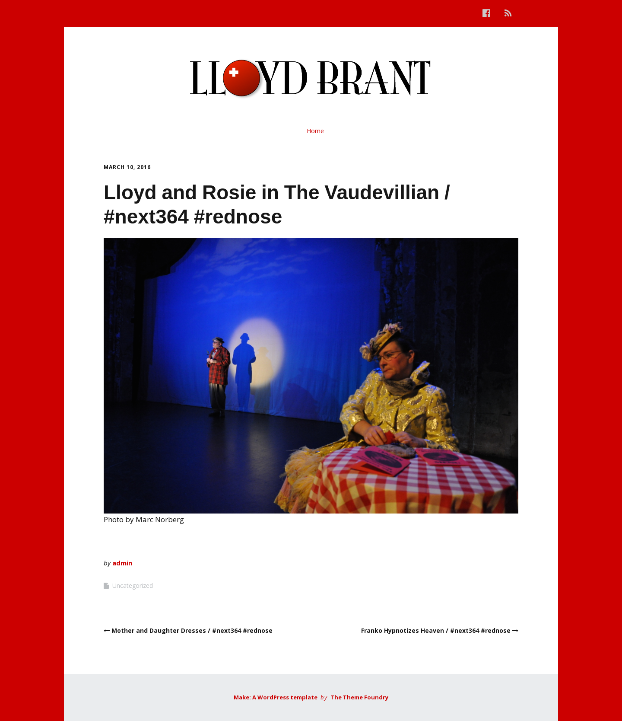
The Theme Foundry (359, 697)
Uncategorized (132, 585)
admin (122, 562)
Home (315, 131)
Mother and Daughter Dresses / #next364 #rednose (192, 630)
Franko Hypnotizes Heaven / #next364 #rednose (436, 630)
